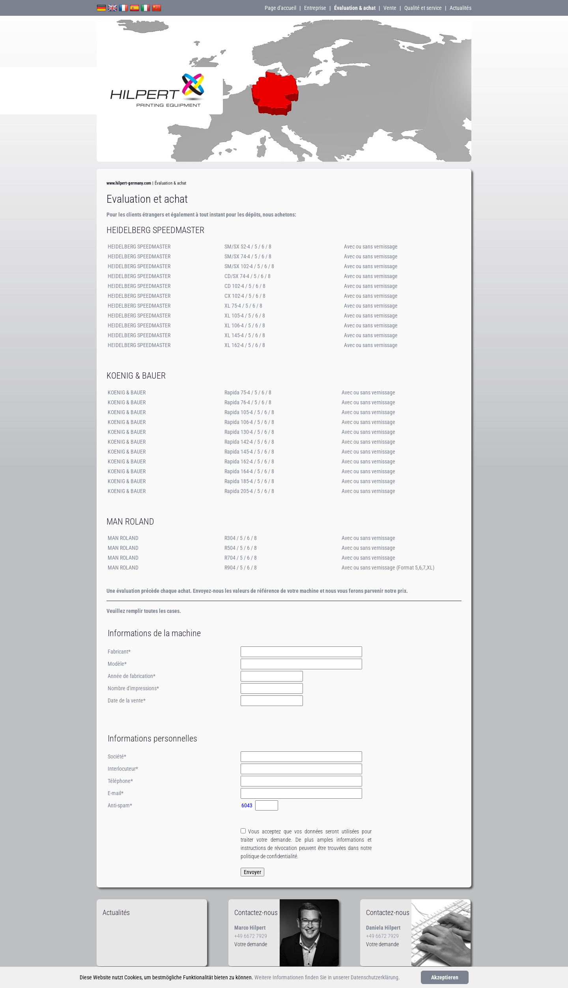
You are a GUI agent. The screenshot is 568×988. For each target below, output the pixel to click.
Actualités (460, 8)
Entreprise (315, 8)
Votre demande (250, 944)
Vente (389, 8)
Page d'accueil (280, 8)
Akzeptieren (444, 977)
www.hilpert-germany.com (128, 183)
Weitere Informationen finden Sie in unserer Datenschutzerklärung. (327, 977)
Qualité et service (423, 8)
